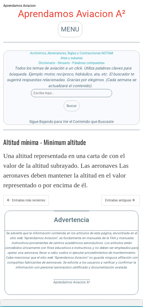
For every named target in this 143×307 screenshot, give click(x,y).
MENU (70, 29)
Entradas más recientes (26, 200)
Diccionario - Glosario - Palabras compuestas (72, 63)
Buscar (72, 106)
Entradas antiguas (120, 200)
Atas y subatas (72, 58)
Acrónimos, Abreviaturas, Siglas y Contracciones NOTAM (71, 53)
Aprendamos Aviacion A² (71, 14)
